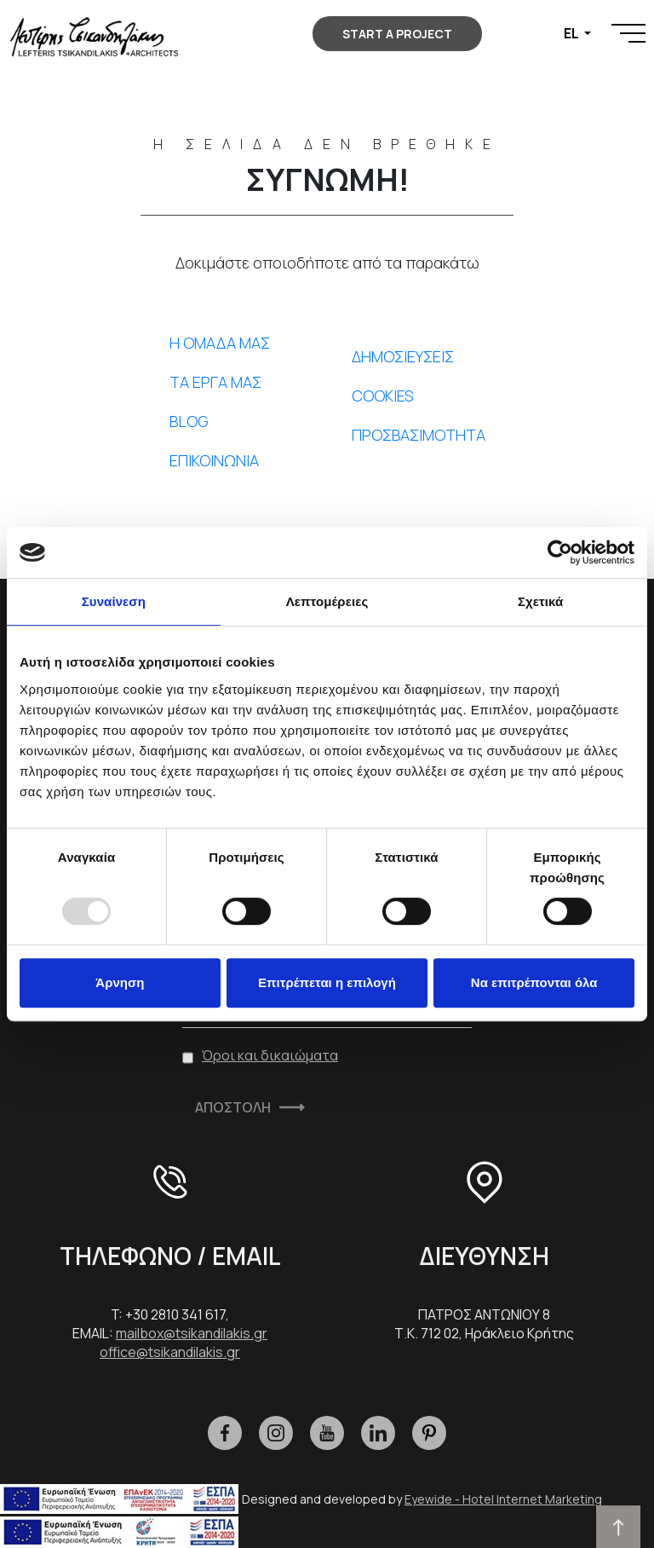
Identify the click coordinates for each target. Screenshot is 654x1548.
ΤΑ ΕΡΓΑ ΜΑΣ (215, 382)
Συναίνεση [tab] (114, 601)
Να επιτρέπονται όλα (534, 982)
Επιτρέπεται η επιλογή (327, 982)
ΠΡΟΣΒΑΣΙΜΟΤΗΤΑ (418, 435)
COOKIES (383, 395)
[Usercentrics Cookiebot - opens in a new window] (559, 552)
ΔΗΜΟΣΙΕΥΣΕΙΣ (403, 356)
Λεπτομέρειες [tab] (327, 601)
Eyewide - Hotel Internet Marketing (503, 1499)
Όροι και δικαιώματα (270, 1055)
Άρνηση (119, 982)
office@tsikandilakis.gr (170, 1352)
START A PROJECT (397, 34)
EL (572, 33)
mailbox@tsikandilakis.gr (191, 1333)
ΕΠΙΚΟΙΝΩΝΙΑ (214, 460)
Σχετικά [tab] (540, 601)
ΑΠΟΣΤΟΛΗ (233, 1107)
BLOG (189, 421)
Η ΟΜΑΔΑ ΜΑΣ (219, 342)
